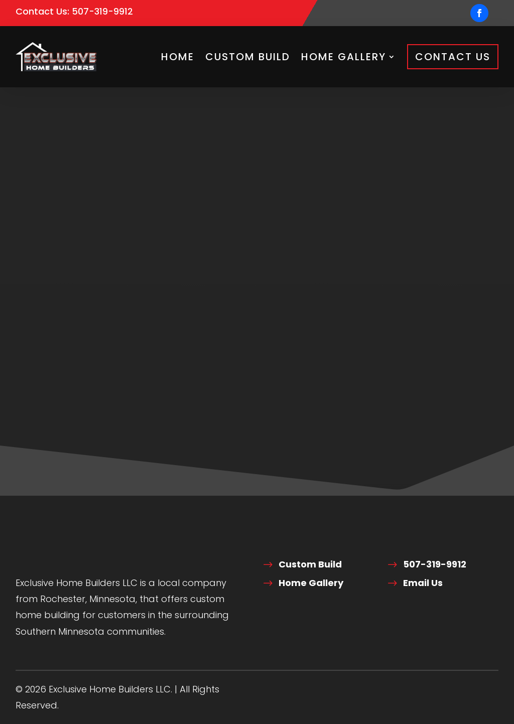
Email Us (423, 582)
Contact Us (452, 57)
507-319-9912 (102, 11)
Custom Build (247, 57)
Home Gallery (343, 57)
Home (177, 57)
